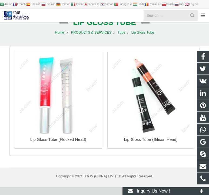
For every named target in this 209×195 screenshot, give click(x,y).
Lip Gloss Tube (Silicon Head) (151, 145)
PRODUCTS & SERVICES (91, 38)
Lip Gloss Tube (104, 28)
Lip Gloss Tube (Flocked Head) (58, 145)
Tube (121, 38)
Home (59, 38)
